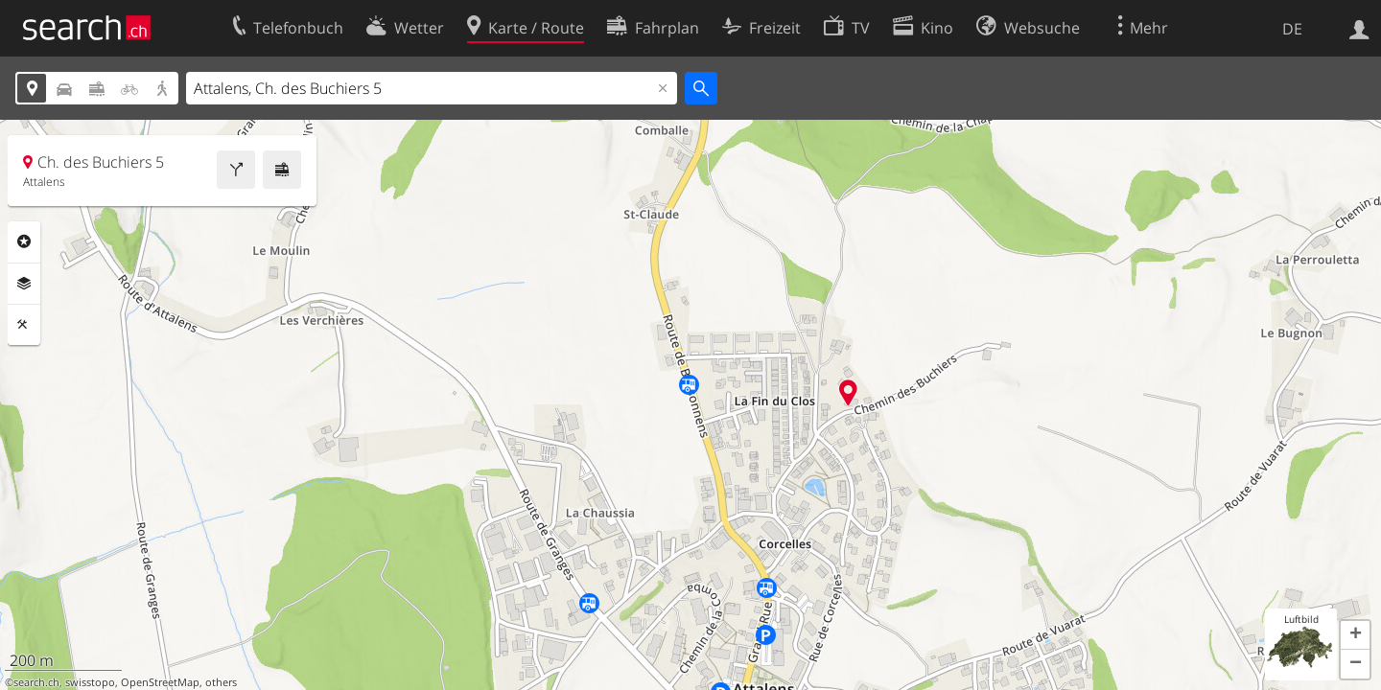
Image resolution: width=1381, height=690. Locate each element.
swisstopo (90, 682)
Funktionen (24, 325)
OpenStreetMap (160, 682)
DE (1292, 28)
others (221, 682)
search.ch (36, 682)
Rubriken (24, 241)
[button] (1355, 635)
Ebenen (24, 284)
